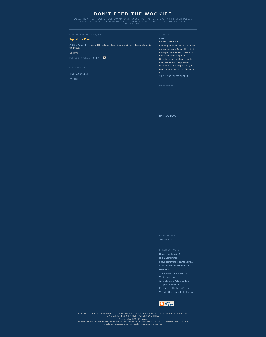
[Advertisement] (172, 176)
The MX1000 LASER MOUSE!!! (174, 273)
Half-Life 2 (164, 269)
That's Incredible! (167, 277)
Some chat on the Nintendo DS (174, 265)
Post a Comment (79, 74)
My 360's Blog (168, 116)
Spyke (162, 39)
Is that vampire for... (169, 258)
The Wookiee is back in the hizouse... (177, 292)
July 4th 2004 (165, 239)
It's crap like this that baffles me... (175, 288)
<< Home (73, 79)
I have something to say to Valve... (176, 262)
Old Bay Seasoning (78, 45)
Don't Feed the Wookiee (133, 13)
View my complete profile (174, 76)
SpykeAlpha (176, 100)
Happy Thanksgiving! (169, 254)
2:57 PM (95, 58)
